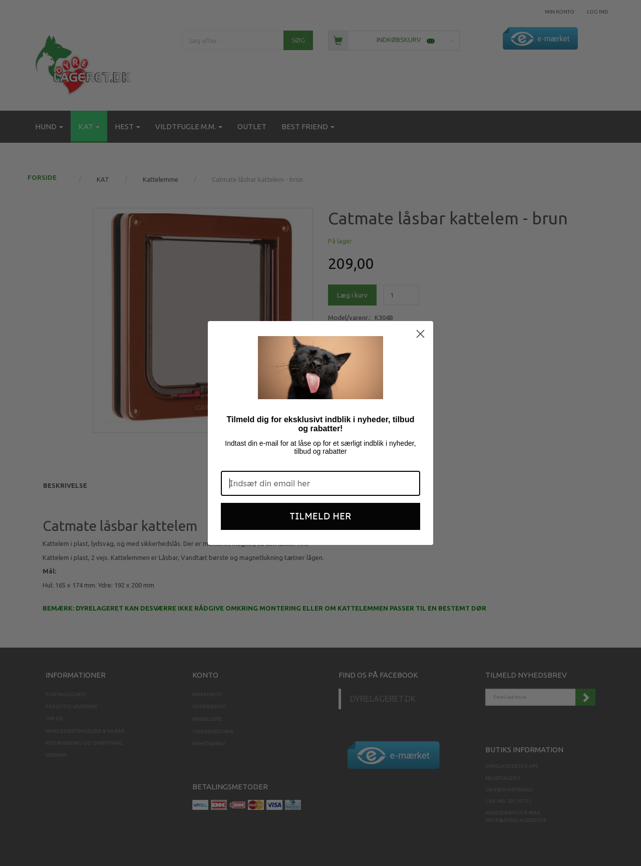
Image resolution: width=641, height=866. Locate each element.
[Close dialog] (420, 334)
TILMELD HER (321, 516)
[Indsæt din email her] (320, 483)
